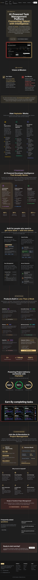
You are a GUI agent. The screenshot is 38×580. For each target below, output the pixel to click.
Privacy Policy (33, 566)
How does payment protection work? (28, 531)
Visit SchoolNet (28, 319)
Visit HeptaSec (9, 350)
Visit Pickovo (10, 335)
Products (24, 2)
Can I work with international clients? (28, 527)
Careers (25, 566)
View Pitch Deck (24, 506)
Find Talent (18, 568)
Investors (29, 2)
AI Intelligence (15, 3)
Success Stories (18, 569)
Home (3, 2)
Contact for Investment (14, 506)
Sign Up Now (32, 547)
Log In (35, 2)
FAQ (32, 2)
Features (20, 2)
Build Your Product (28, 350)
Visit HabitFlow (9, 319)
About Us (25, 565)
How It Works (10, 2)
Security (32, 568)
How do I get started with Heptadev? (28, 522)
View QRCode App (28, 335)
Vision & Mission (6, 2)
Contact (25, 569)
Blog (24, 568)
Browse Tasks (18, 566)
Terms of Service (34, 565)
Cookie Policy (33, 569)
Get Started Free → (8, 156)
